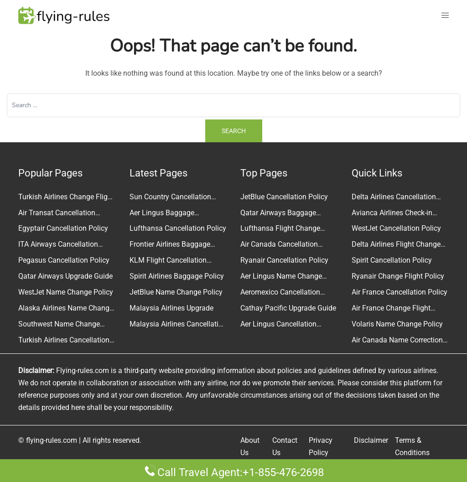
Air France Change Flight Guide (391, 309)
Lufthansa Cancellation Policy (178, 228)
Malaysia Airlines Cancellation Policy (178, 325)
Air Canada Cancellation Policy (279, 245)
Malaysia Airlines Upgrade (171, 308)
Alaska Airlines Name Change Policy (65, 309)
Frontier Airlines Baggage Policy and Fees (170, 245)
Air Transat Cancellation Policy (56, 213)
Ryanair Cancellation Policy (284, 260)
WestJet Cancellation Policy (396, 228)
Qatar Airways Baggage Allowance (278, 213)
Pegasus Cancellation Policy (63, 260)
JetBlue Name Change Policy (176, 292)
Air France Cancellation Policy (399, 292)
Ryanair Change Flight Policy (398, 276)
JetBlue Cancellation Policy (284, 196)
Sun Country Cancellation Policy (170, 197)
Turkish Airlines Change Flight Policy (66, 197)
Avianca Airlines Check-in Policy (392, 213)
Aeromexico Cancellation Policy (280, 293)
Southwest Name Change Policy (59, 325)
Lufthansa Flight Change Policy (280, 229)
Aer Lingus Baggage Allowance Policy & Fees (169, 213)
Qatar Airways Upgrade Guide (65, 276)
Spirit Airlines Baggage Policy (177, 276)
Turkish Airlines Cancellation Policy (63, 341)
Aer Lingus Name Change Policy (281, 277)
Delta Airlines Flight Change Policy (396, 245)
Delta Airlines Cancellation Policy (394, 197)
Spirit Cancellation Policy (392, 260)
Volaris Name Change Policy (397, 324)
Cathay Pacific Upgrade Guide (288, 308)
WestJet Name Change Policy (65, 292)
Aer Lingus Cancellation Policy (278, 325)
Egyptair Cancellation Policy (63, 228)
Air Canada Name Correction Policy (397, 341)
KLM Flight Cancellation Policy (168, 261)
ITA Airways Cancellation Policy (58, 245)
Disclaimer (371, 440)
